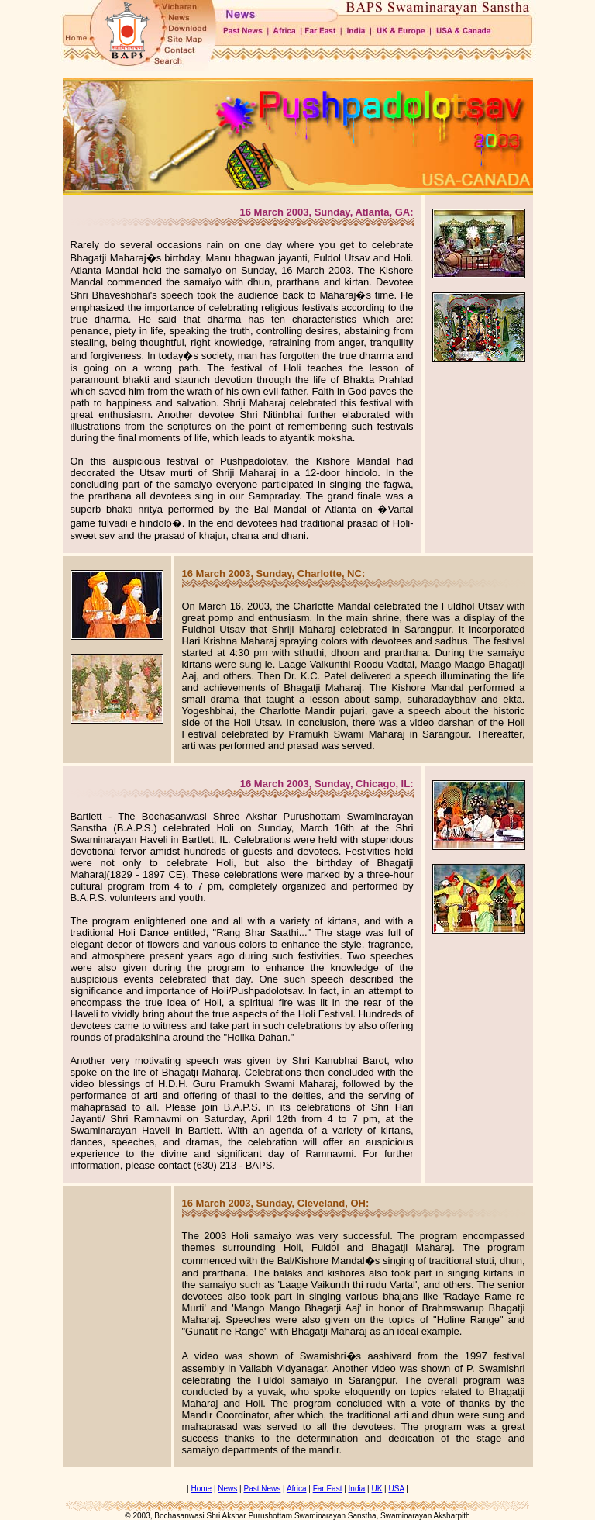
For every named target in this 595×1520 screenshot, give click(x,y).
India (357, 1488)
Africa (297, 1488)
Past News (262, 1488)
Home (201, 1488)
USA (396, 1488)
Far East (327, 1488)
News (227, 1488)
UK (376, 1488)
